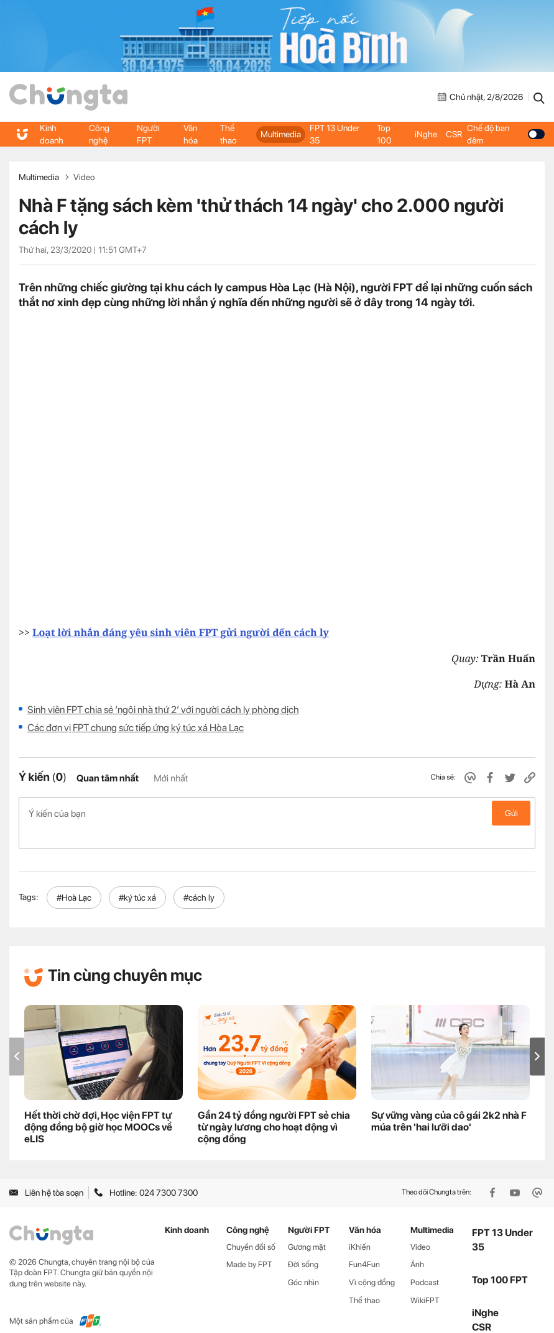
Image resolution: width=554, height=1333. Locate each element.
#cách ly (199, 878)
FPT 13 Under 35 (334, 134)
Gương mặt (307, 1227)
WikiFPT (425, 1280)
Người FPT (148, 134)
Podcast (424, 1262)
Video (84, 177)
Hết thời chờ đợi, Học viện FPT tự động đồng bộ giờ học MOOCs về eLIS (98, 1107)
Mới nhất (171, 778)
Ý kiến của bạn (277, 813)
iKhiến (360, 1227)
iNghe (425, 134)
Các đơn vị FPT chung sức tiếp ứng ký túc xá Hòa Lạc (135, 728)
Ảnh (417, 1244)
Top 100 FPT (500, 1260)
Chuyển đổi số (250, 1227)
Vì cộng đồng (372, 1262)
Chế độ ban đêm (505, 134)
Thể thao (229, 134)
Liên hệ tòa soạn (46, 1173)
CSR (453, 134)
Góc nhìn (303, 1262)
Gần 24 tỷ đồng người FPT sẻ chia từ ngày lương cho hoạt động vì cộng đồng (274, 1107)
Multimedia (281, 134)
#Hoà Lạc (74, 878)
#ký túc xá (137, 878)
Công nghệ (99, 134)
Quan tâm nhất (107, 778)
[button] (537, 1036)
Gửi (511, 813)
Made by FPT (249, 1244)
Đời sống (303, 1244)
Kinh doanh (51, 134)
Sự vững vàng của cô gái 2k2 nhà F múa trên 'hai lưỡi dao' (449, 1101)
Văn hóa (190, 134)
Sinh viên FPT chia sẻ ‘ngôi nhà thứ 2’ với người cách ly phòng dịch (163, 710)
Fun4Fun (364, 1244)
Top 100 (385, 134)
